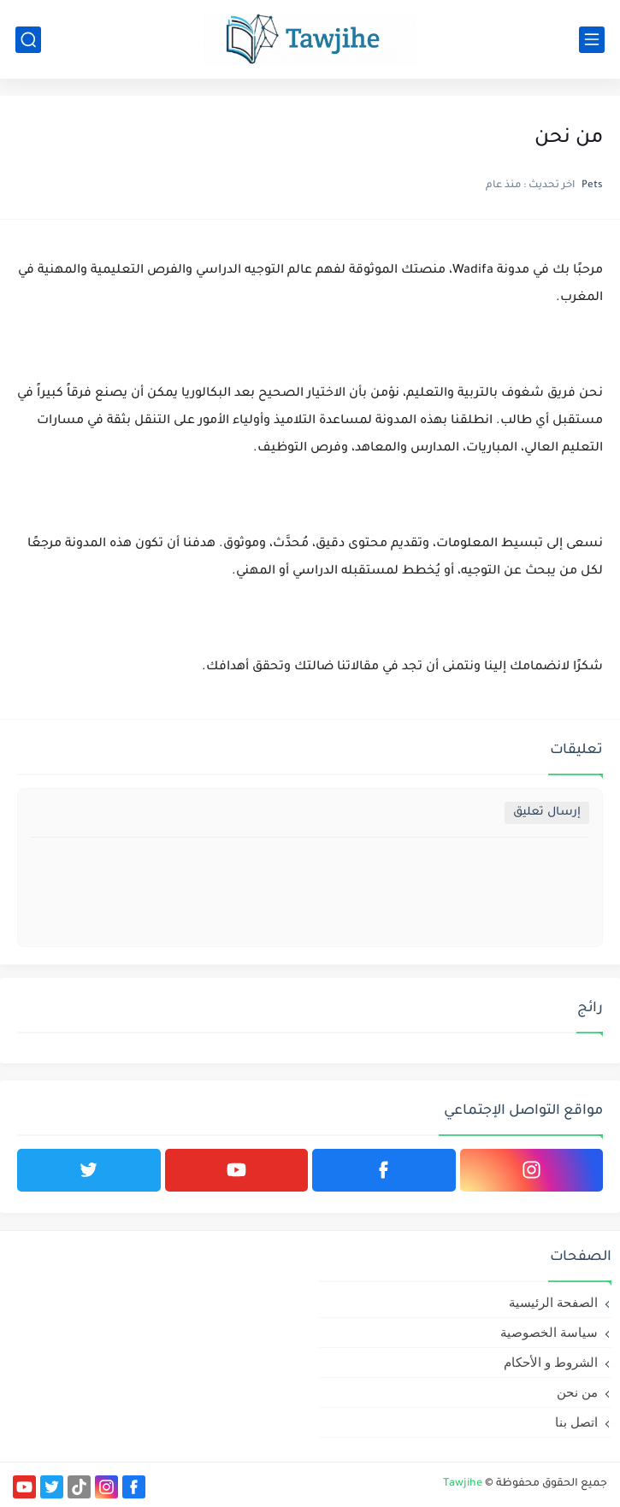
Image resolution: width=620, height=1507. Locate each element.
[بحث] (28, 39)
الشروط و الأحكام (551, 1362)
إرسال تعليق (547, 812)
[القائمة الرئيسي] (592, 39)
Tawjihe (462, 1484)
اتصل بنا (576, 1422)
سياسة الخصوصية (549, 1332)
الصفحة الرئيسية (553, 1302)
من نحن (577, 1392)
